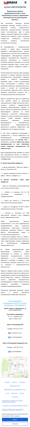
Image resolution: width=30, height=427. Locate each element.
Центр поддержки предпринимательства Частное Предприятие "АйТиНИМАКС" (15, 303)
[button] (25, 2)
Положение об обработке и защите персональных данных (12, 401)
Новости (14, 382)
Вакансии (14, 393)
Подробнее (17, 416)
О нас (7, 393)
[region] (15, 419)
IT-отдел (22, 393)
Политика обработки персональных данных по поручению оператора (13, 410)
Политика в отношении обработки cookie (15, 405)
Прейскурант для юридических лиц (15, 389)
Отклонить (15, 424)
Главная (7, 382)
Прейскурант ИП (15, 386)
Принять (15, 419)
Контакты (15, 397)
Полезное (22, 382)
